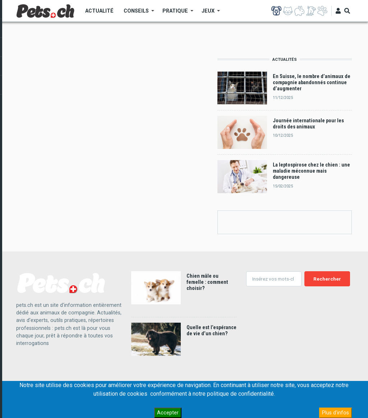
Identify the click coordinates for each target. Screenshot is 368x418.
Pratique (175, 13)
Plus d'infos (335, 413)
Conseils (136, 13)
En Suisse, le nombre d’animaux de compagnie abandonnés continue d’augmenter (311, 82)
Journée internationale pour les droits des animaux (308, 124)
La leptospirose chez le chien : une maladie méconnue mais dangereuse (311, 171)
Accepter (168, 413)
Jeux (208, 13)
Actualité (99, 11)
